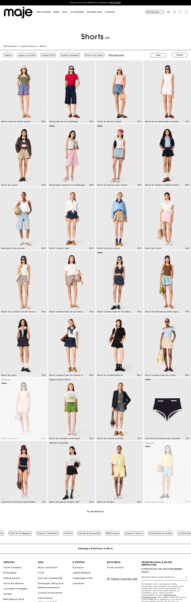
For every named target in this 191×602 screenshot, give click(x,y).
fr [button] (168, 12)
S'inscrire (185, 577)
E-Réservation (12, 578)
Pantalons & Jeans (160, 533)
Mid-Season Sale (13, 599)
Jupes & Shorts (28, 46)
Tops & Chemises (47, 533)
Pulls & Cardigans (20, 533)
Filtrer (180, 55)
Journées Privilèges (15, 588)
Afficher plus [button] (92, 55)
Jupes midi (48, 55)
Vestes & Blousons (89, 533)
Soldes (7, 594)
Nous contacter (48, 567)
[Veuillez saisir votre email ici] (165, 577)
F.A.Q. (41, 572)
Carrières (78, 583)
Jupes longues (70, 55)
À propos (78, 567)
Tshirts (68, 533)
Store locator (115, 567)
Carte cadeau (12, 567)
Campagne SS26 (83, 578)
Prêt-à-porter (10, 46)
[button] (44, 12)
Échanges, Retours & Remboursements (51, 585)
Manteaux (112, 533)
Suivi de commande (50, 578)
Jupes (8, 55)
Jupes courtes (26, 55)
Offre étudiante (13, 583)
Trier (158, 55)
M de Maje (10, 572)
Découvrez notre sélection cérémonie (95, 2)
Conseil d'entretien (50, 592)
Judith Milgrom (82, 572)
